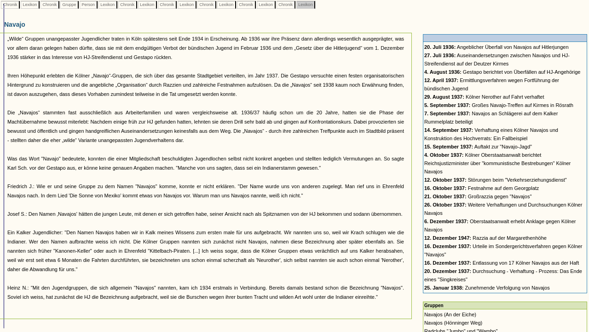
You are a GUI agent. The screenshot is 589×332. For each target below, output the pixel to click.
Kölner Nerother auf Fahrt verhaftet (484, 97)
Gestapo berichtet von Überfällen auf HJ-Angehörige (502, 72)
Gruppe (69, 4)
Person (88, 4)
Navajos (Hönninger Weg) (453, 323)
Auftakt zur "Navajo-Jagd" (478, 146)
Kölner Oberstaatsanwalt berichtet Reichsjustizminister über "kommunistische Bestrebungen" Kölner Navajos (497, 163)
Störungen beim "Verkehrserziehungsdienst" (495, 180)
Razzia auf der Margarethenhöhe (485, 238)
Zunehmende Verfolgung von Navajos (487, 287)
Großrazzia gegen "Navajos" (477, 196)
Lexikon (30, 4)
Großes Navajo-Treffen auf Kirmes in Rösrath (498, 105)
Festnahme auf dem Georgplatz (481, 188)
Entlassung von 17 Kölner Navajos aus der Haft (501, 263)
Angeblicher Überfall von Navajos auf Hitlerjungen (496, 47)
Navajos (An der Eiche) (450, 314)
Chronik (10, 4)
